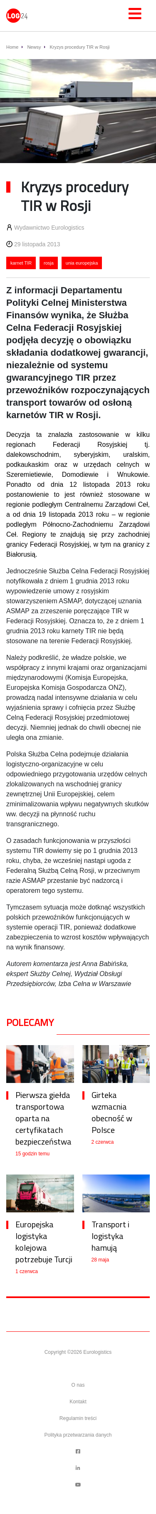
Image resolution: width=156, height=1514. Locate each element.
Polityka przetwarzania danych (77, 1435)
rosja (49, 262)
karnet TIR (21, 262)
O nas (77, 1385)
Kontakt (78, 1402)
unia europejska (82, 262)
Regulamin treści (78, 1418)
